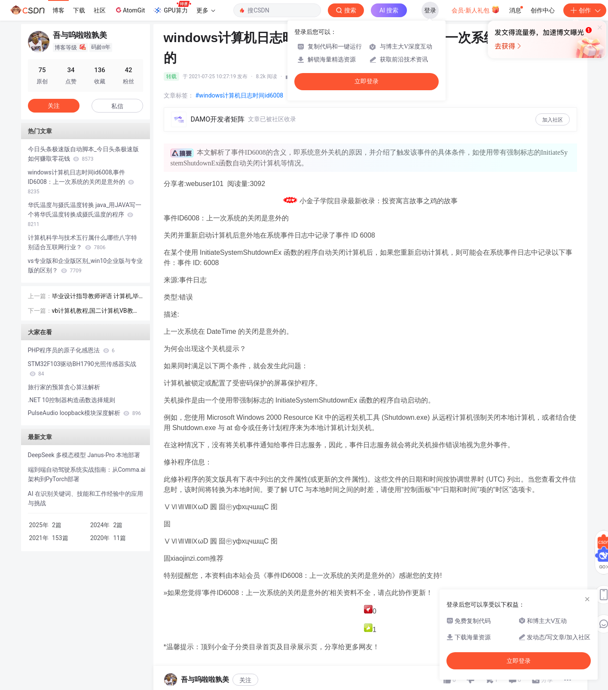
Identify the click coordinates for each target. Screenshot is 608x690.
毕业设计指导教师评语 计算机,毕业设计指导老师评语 (95, 297)
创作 (585, 10)
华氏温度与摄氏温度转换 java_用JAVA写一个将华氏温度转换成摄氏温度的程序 (85, 214)
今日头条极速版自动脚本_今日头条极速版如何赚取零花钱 (83, 154)
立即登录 (366, 81)
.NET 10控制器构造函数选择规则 (71, 400)
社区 (100, 10)
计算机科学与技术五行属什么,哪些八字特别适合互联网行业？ (82, 242)
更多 (205, 10)
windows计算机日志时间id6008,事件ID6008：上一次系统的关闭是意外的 (81, 182)
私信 (117, 106)
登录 (430, 10)
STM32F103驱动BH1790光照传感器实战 (82, 368)
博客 (58, 10)
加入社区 (552, 120)
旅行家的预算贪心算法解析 (64, 387)
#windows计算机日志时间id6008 (240, 95)
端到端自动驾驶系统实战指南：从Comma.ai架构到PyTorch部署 (87, 474)
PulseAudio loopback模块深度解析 (84, 412)
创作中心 (543, 10)
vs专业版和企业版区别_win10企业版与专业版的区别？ (85, 265)
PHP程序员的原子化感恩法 (71, 350)
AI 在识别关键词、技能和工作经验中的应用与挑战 (85, 498)
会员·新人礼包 (475, 9)
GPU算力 (172, 8)
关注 (245, 680)
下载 (79, 10)
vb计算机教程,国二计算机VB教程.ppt (96, 311)
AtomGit (129, 10)
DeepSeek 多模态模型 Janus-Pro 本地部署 (84, 455)
